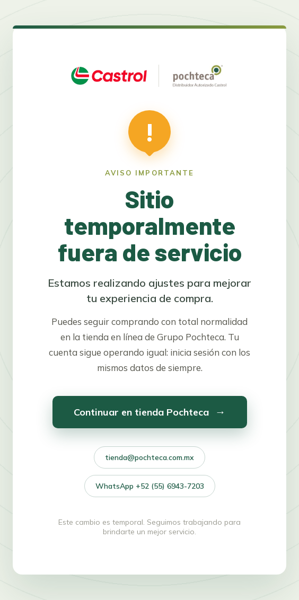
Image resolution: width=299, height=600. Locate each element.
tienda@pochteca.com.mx (149, 457)
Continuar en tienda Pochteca (150, 411)
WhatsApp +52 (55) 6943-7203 (149, 486)
